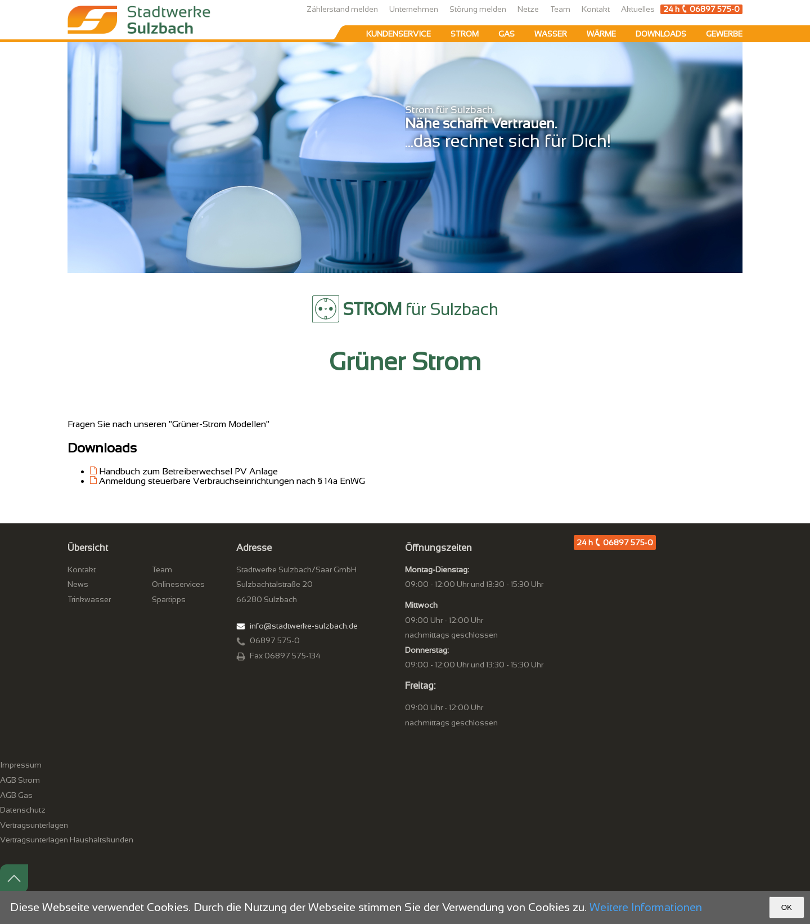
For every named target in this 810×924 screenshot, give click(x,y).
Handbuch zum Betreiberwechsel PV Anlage (188, 471)
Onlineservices (178, 584)
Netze (528, 9)
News (78, 584)
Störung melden (477, 9)
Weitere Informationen (646, 907)
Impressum (21, 764)
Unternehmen (413, 9)
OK (786, 907)
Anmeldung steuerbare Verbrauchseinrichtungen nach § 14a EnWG (232, 481)
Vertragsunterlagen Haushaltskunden (66, 839)
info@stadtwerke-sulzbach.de (304, 625)
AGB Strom (20, 779)
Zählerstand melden (342, 9)
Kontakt (596, 9)
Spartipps (169, 599)
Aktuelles (638, 9)
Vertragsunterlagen (34, 824)
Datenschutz (23, 809)
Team (560, 9)
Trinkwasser (89, 599)
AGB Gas (16, 795)
